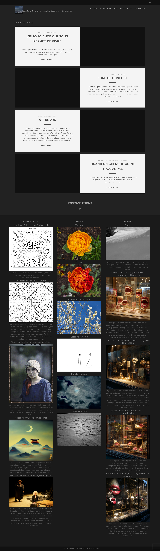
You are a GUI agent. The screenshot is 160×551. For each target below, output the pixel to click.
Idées (54, 32)
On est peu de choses (118, 160)
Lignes (121, 8)
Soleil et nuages (79, 374)
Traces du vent (79, 411)
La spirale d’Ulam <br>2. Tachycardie (31, 225)
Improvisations (80, 203)
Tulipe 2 (79, 225)
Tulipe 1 (79, 262)
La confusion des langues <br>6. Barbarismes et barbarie (127, 273)
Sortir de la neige (79, 336)
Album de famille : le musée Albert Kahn (31, 342)
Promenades (140, 8)
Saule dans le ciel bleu (79, 299)
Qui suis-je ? (95, 8)
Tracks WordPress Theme (71, 548)
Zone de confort (112, 78)
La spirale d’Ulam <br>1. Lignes (31, 280)
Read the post (47, 59)
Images (130, 8)
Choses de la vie (118, 74)
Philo (54, 116)
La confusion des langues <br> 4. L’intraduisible (127, 411)
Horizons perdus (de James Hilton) (31, 417)
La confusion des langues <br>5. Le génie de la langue (128, 341)
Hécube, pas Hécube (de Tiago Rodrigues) (31, 475)
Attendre (47, 119)
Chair (127, 225)
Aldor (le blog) (110, 8)
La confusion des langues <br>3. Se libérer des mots (127, 474)
